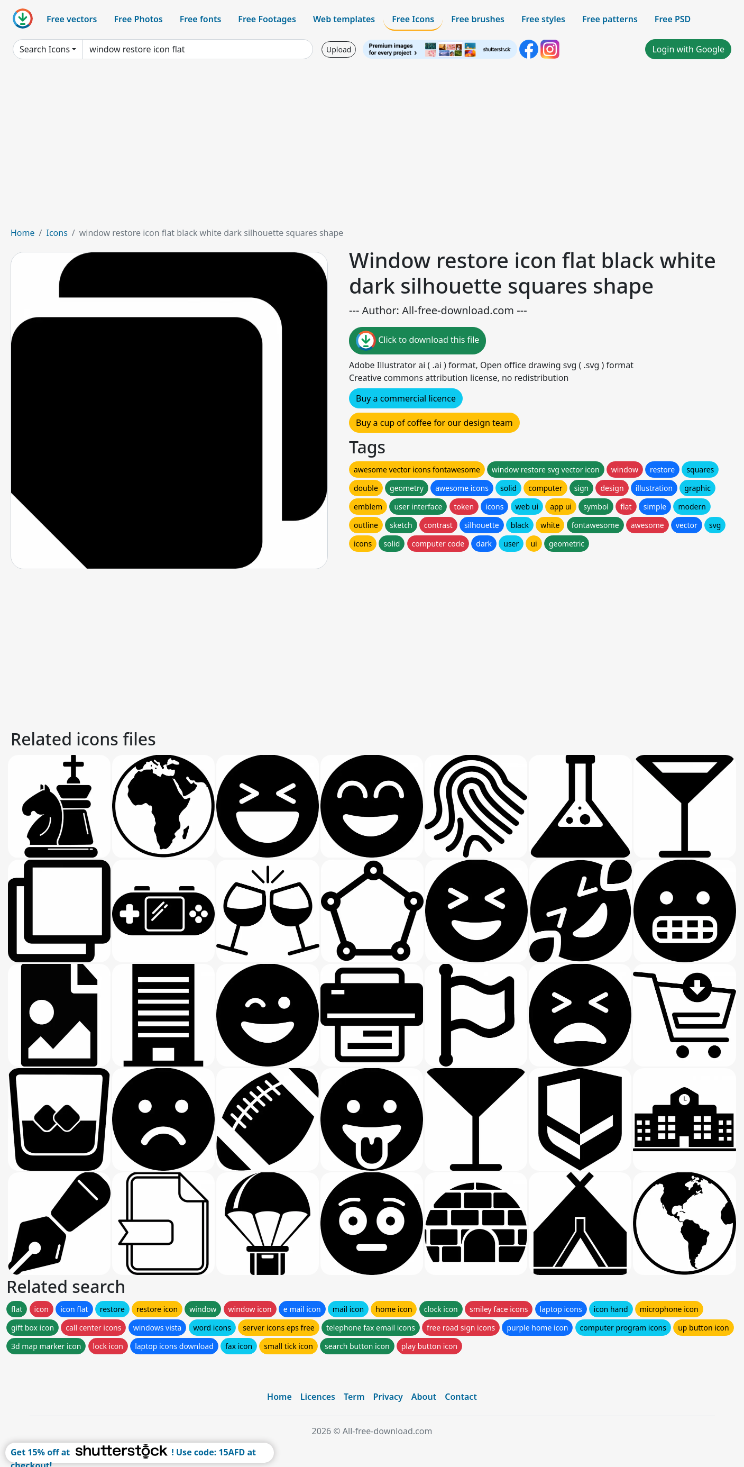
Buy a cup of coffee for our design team (434, 423)
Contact (461, 1396)
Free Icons (413, 19)
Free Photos (138, 19)
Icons (56, 233)
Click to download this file (417, 341)
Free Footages (267, 19)
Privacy (388, 1396)
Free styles (543, 19)
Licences (317, 1396)
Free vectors (72, 19)
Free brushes (477, 19)
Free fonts (201, 19)
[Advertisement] (372, 147)
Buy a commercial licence (406, 398)
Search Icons (45, 49)
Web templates (344, 19)
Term (354, 1396)
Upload (338, 49)
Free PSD (673, 19)
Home (23, 233)
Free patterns (610, 19)
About (423, 1396)
